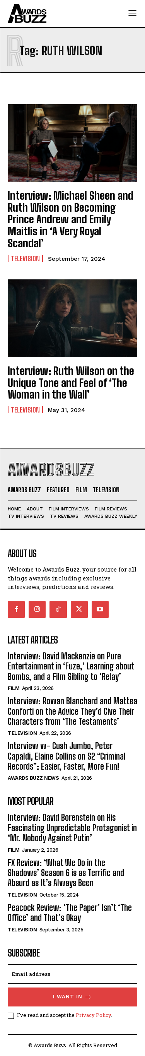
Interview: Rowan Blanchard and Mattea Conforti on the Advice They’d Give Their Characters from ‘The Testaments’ (72, 711)
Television (25, 258)
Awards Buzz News (33, 778)
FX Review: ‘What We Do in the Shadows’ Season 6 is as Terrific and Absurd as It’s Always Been (66, 872)
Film (13, 688)
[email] (72, 974)
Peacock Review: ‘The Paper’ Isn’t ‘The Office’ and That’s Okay (70, 912)
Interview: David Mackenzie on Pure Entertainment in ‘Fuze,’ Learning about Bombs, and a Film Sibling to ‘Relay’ (71, 666)
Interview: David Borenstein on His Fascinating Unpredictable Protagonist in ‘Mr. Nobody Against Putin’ (72, 827)
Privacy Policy (93, 1015)
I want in (72, 997)
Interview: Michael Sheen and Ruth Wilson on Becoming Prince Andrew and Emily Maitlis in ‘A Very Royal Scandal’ (70, 219)
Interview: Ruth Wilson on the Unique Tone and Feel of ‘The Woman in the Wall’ (71, 382)
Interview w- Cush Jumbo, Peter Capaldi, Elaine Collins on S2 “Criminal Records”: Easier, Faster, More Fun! (67, 756)
